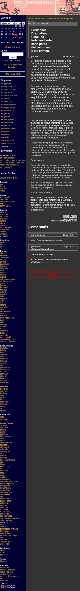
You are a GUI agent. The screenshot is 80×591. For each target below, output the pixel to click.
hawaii (3, 456)
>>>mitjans (5, 131)
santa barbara (6, 520)
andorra (3, 255)
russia (3, 328)
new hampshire (7, 484)
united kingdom (7, 339)
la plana (3, 298)
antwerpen (5, 257)
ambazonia (5, 197)
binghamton (5, 436)
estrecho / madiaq (8, 201)
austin (3, 432)
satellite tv (4, 189)
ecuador (3, 361)
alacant (3, 253)
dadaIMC (4, 587)
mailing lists (5, 574)
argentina (4, 348)
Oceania (4, 387)
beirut (2, 550)
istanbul (3, 294)
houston (3, 458)
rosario (3, 372)
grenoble (4, 288)
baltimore (4, 434)
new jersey (5, 486)
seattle (3, 524)
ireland (3, 292)
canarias (4, 199)
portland (3, 505)
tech (2, 578)
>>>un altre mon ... (9, 143)
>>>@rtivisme (7, 83)
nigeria (3, 204)
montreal (4, 219)
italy (2, 296)
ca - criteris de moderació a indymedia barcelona (12, 163)
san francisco (6, 516)
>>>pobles (5, 134)
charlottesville (6, 443)
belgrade (4, 268)
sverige (3, 333)
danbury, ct (5, 451)
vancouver (4, 229)
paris (2, 320)
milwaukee (5, 479)
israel (2, 552)
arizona (3, 425)
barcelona (4, 264)
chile (2, 356)
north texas (5, 494)
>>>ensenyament (8, 104)
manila (3, 244)
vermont (3, 539)
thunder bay (5, 227)
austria (3, 262)
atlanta (3, 430)
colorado (4, 449)
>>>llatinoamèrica (8, 128)
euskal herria (6, 281)
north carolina (6, 492)
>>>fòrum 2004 (7, 110)
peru (2, 365)
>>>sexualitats (7, 140)
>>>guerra (5, 116)
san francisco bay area (10, 518)
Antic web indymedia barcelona (13, 66)
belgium (3, 266)
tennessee (4, 531)
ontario (3, 221)
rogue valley (5, 511)
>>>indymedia (7, 122)
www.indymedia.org (9, 178)
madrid (3, 305)
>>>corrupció (6, 92)
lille (1, 303)
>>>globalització (8, 113)
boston (3, 438)
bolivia (3, 350)
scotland (4, 331)
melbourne (5, 402)
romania (3, 326)
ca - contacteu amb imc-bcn (12, 160)
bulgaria (3, 272)
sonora (3, 376)
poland (3, 322)
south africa (5, 206)
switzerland (5, 335)
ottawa (3, 223)
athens (3, 260)
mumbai (3, 419)
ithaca (3, 464)
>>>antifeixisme (8, 89)
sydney (3, 410)
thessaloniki (5, 337)
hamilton (4, 214)
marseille (4, 307)
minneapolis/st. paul (9, 481)
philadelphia (5, 501)
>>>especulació (8, 107)
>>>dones (5, 98)
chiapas (3, 354)
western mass (6, 542)
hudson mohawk (7, 460)
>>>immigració (7, 119)
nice (2, 313)
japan (2, 242)
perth (2, 406)
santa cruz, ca (6, 522)
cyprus (3, 277)
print (2, 184)
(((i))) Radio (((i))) (13, 74)
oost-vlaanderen (7, 318)
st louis (3, 527)
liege (2, 300)
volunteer (4, 580)
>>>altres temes (8, 86)
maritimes (4, 216)
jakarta (3, 397)
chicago (3, 445)
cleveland (4, 447)
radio (2, 186)
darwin (3, 395)
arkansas (4, 428)
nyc (1, 496)
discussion (5, 567)
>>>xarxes (5, 146)
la (1, 468)
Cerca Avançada (12, 60)
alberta (3, 212)
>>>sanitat (5, 137)
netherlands (5, 311)
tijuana (3, 378)
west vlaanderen (7, 341)
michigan (4, 477)
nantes (3, 309)
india (2, 417)
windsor (3, 234)
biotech (3, 561)
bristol (3, 270)
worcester (4, 544)
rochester (4, 509)
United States (6, 423)
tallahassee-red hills (9, 529)
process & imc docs (9, 576)
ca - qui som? (6, 167)
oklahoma (4, 499)
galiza (2, 283)
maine (3, 473)
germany (4, 285)
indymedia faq (6, 572)
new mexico (5, 488)
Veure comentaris (36, 18)
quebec (3, 225)
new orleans (5, 490)
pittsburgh (4, 503)
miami (3, 475)
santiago (4, 374)
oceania (3, 404)
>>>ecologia (6, 101)
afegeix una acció (12, 47)
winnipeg (4, 236)
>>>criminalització (9, 95)
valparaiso (4, 382)
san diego (4, 514)
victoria (3, 232)
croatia (3, 275)
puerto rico (5, 367)
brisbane (4, 393)
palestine (4, 555)
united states (6, 533)
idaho (2, 462)
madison (4, 471)
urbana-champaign (8, 535)
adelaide (4, 389)
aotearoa (4, 391)
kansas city (5, 466)
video (2, 191)
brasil (2, 352)
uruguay (3, 380)
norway (3, 316)
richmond (4, 507)
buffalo (3, 440)
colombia (4, 359)
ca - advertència (7, 158)
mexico (3, 363)
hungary (3, 290)
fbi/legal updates (7, 570)
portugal (3, 324)
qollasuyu (4, 369)
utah (2, 537)
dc (1, 453)
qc (1, 247)
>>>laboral (5, 125)
